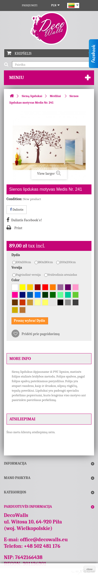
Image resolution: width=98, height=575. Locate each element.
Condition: (14, 199)
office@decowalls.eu (44, 540)
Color (15, 280)
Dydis (16, 255)
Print (18, 228)
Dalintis (16, 209)
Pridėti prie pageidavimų (40, 334)
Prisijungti (29, 5)
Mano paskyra (17, 478)
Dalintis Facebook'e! (26, 220)
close (90, 569)
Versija (17, 267)
